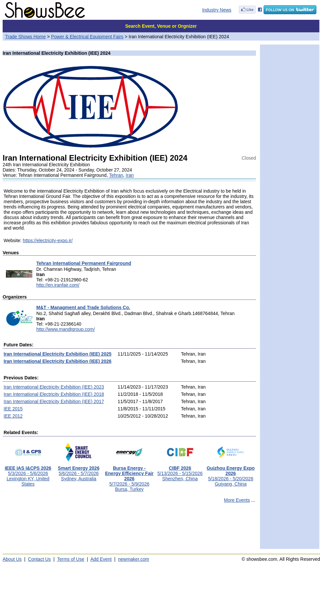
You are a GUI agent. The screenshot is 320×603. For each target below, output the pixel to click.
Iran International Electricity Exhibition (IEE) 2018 (54, 394)
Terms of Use (70, 559)
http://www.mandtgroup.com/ (65, 329)
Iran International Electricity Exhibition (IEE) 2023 (54, 387)
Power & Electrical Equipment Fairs (87, 36)
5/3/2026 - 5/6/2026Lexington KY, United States (28, 474)
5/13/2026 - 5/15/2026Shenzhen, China (180, 471)
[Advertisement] (129, 529)
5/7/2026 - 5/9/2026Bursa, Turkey (129, 476)
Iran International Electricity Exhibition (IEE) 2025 (58, 354)
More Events (237, 500)
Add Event (101, 559)
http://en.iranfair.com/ (58, 285)
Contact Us (39, 559)
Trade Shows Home (25, 36)
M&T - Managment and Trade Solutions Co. (83, 307)
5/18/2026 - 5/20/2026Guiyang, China (230, 474)
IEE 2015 (13, 408)
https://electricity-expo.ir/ (48, 240)
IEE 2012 (13, 416)
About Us (12, 559)
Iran (130, 175)
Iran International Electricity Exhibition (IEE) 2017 (54, 401)
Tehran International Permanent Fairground (83, 263)
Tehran (116, 175)
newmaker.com (133, 559)
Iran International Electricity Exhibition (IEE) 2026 (58, 361)
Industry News (217, 10)
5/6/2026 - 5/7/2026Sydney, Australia (78, 471)
